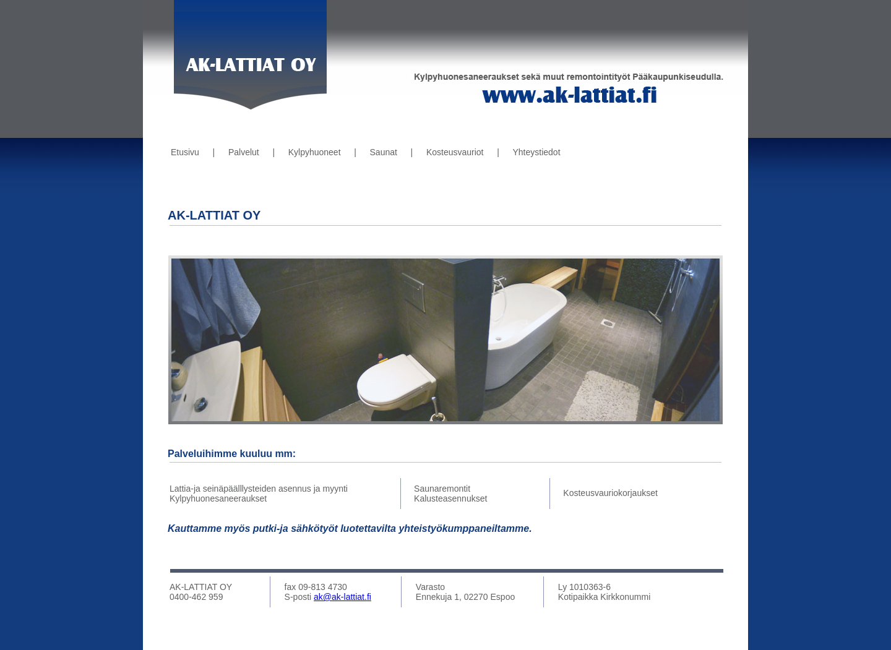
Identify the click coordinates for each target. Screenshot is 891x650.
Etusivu (185, 152)
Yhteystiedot (536, 152)
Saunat (383, 152)
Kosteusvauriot (455, 152)
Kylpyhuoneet (314, 152)
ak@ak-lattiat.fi (342, 597)
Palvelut (243, 152)
